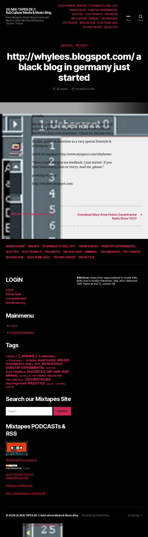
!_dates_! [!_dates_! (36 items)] (11, 366)
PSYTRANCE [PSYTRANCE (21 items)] (39, 386)
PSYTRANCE (110, 22)
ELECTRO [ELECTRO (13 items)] (51, 378)
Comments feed (16, 308)
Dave (33, 535)
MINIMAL (77, 22)
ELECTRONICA (76, 18)
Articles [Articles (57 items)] (31, 370)
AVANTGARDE (97, 5)
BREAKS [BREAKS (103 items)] (63, 370)
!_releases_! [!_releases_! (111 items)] (47, 366)
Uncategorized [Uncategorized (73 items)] (16, 394)
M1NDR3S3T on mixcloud (21, 462)
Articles (82, 50)
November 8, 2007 (85, 93)
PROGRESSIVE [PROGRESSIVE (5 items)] (25, 386)
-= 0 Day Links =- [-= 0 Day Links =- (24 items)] (15, 371)
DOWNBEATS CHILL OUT (84, 9)
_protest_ (66, 50)
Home (13, 336)
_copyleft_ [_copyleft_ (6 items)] (50, 394)
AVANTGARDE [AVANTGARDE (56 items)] (47, 370)
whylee (63, 93)
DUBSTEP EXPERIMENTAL (89, 14)
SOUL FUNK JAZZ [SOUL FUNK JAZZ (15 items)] (14, 390)
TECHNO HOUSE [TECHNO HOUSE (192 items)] (38, 390)
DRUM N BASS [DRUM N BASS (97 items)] (52, 374)
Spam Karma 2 (48, 535)
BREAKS (113, 5)
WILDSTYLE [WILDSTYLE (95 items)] (36, 394)
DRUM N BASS (109, 9)
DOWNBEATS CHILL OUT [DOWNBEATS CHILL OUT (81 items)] (23, 374)
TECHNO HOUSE (92, 31)
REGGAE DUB (87, 27)
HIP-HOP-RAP (110, 18)
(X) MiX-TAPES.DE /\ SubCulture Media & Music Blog (26, 13)
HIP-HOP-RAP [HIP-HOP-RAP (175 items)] (58, 382)
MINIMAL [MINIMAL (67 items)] (12, 386)
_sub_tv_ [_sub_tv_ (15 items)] (10, 397)
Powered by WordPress (97, 525)
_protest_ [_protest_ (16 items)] (61, 394)
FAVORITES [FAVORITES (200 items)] (36, 382)
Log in (9, 300)
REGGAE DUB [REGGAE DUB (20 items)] (54, 386)
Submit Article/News (22, 342)
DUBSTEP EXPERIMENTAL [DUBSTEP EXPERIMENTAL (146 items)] (25, 378)
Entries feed (13, 304)
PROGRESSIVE (92, 22)
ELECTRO (112, 14)
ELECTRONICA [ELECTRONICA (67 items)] (16, 382)
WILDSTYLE (111, 31)
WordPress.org (15, 313)
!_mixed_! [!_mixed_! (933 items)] (27, 366)
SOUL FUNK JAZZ (107, 27)
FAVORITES (93, 18)
